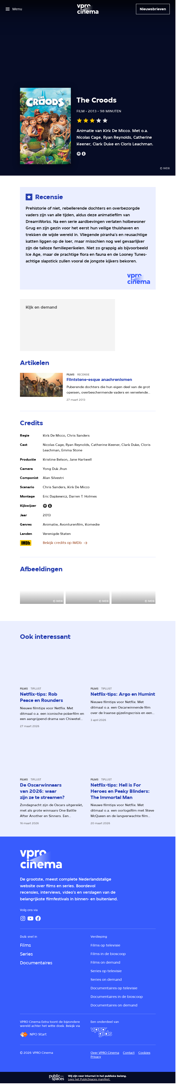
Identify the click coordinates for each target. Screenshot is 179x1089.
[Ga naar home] (87, 9)
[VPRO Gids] (101, 1032)
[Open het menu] (14, 9)
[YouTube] (30, 918)
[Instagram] (23, 918)
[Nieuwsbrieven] (153, 9)
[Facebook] (38, 918)
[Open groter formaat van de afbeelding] (42, 591)
